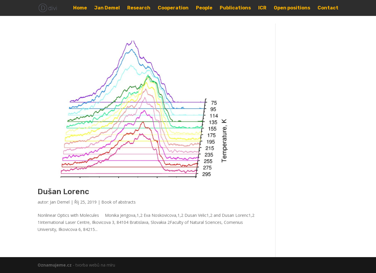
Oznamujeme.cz (55, 265)
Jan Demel (107, 8)
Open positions (292, 8)
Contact (328, 8)
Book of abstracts (118, 202)
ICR (262, 8)
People (204, 8)
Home (80, 8)
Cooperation (173, 8)
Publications (235, 8)
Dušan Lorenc (63, 191)
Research (138, 8)
